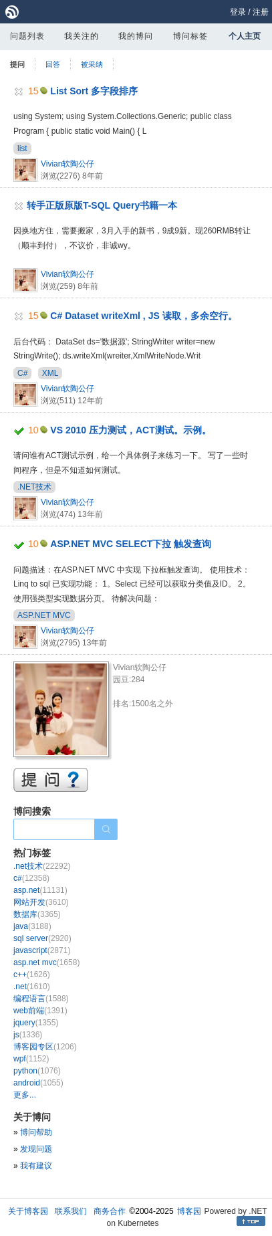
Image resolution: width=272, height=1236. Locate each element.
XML (50, 373)
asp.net (40, 890)
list (22, 148)
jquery (35, 1022)
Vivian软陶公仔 (67, 164)
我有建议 (36, 1165)
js (27, 1034)
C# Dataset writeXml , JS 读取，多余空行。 (143, 315)
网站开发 (41, 902)
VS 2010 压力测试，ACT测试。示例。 (130, 430)
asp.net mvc (46, 962)
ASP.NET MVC (44, 615)
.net (31, 986)
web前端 (40, 1010)
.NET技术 (34, 487)
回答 (52, 64)
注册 (261, 12)
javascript (41, 950)
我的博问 (135, 36)
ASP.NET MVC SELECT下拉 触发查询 (130, 543)
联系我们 (71, 1211)
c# (31, 878)
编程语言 (41, 998)
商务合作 (110, 1211)
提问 (17, 64)
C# (22, 373)
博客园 (189, 1211)
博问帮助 (36, 1132)
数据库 (37, 914)
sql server (42, 938)
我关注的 (81, 36)
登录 (238, 12)
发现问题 (36, 1149)
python (37, 1070)
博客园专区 (45, 1046)
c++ (31, 974)
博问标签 (190, 36)
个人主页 (245, 36)
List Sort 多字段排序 (94, 91)
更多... (24, 1095)
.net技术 (41, 866)
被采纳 (92, 64)
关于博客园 (28, 1211)
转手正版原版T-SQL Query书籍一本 (102, 205)
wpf (31, 1058)
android (38, 1083)
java (32, 926)
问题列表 (27, 36)
